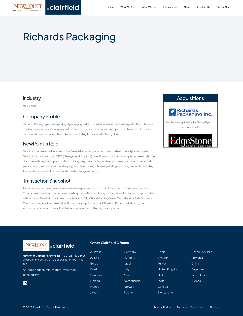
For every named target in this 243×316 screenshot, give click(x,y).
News (187, 7)
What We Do (149, 7)
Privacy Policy (162, 307)
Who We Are (127, 7)
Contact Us (203, 7)
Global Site (223, 7)
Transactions (170, 7)
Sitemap (214, 307)
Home (110, 7)
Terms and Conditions (190, 307)
